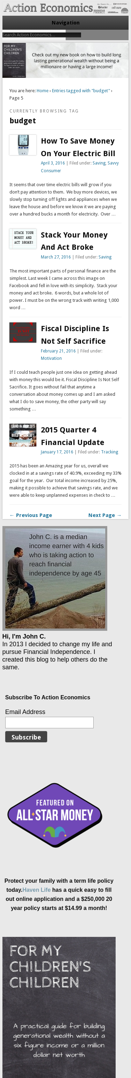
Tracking (109, 452)
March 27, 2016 (56, 257)
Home (43, 90)
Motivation (51, 358)
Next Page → (105, 515)
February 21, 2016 (58, 351)
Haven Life (36, 890)
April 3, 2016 (53, 163)
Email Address (25, 711)
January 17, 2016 (57, 452)
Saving (99, 163)
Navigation (66, 23)
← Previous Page (30, 515)
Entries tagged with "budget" (81, 90)
